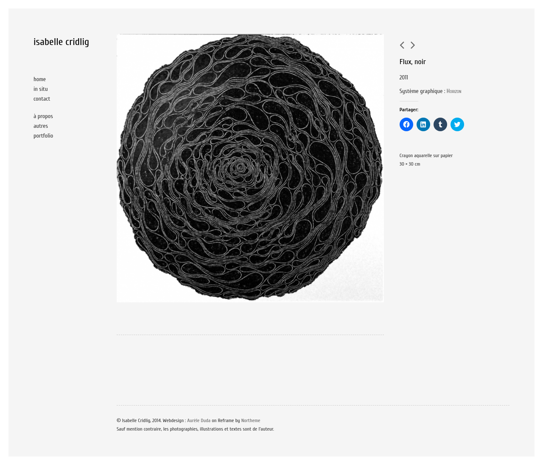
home (40, 79)
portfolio (43, 135)
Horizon (454, 91)
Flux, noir (413, 61)
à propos (43, 116)
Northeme (250, 420)
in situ (41, 89)
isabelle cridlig (61, 42)
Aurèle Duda (198, 420)
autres (41, 126)
